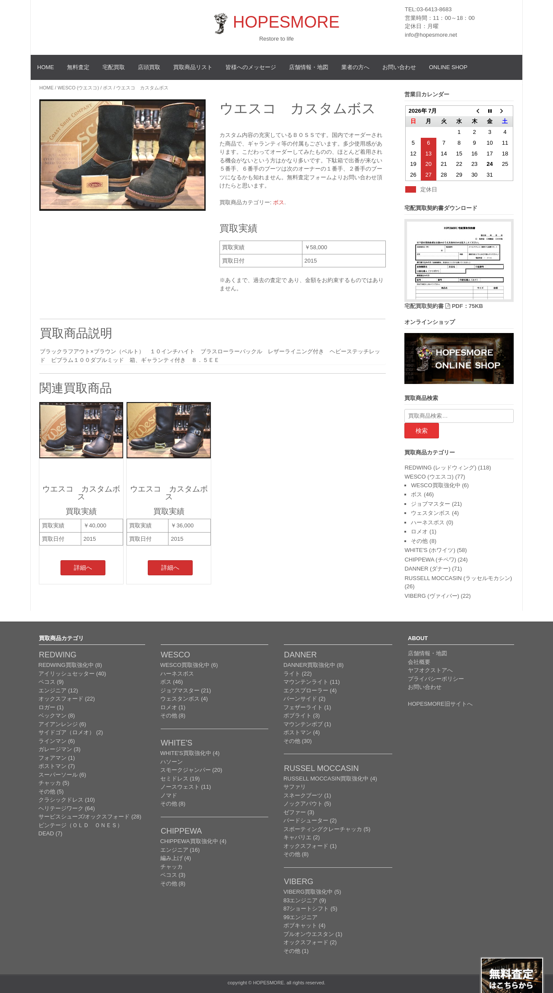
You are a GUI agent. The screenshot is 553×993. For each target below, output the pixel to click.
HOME (45, 67)
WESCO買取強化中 (435, 485)
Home (46, 87)
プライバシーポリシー (436, 679)
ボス (107, 87)
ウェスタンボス (430, 513)
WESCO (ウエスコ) (78, 87)
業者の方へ (355, 67)
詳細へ (83, 567)
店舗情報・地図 (308, 67)
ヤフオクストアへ (430, 670)
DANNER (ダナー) (427, 568)
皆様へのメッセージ (251, 67)
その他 (419, 541)
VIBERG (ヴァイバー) (431, 596)
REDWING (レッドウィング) (440, 467)
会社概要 (419, 662)
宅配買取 (113, 67)
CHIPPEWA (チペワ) (430, 559)
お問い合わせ (399, 67)
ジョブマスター (430, 504)
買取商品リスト (193, 67)
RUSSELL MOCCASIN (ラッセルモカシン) (458, 578)
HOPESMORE (286, 22)
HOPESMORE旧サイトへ (440, 704)
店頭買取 (149, 67)
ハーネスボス (428, 522)
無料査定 (78, 67)
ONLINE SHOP (448, 67)
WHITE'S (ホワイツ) (429, 550)
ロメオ (419, 531)
